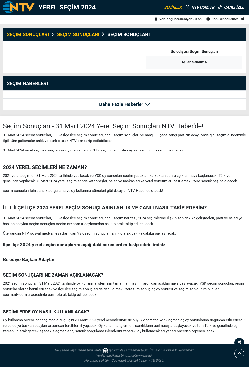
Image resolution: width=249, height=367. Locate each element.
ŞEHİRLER (173, 7)
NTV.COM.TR (200, 7)
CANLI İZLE (231, 7)
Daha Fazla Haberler (124, 104)
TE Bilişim (158, 360)
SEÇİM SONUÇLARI (28, 34)
